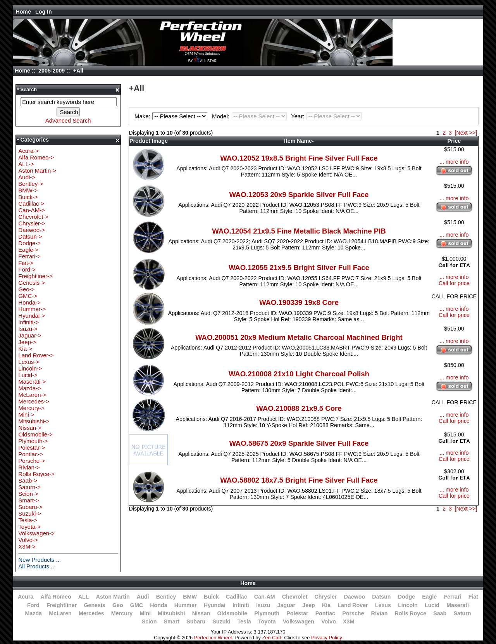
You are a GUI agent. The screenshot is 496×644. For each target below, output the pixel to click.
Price (454, 141)
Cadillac (236, 597)
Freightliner (61, 605)
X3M (348, 621)
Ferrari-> (29, 256)
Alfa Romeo (56, 597)
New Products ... (39, 559)
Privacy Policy (326, 638)
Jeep (308, 605)
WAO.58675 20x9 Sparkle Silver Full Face (299, 443)
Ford (33, 605)
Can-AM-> (31, 210)
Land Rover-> (35, 355)
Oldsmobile (232, 613)
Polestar (297, 613)
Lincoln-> (30, 368)
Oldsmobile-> (35, 434)
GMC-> (27, 296)
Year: (326, 116)
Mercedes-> (33, 401)
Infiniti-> (28, 322)
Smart (171, 621)
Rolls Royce (410, 613)
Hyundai (215, 605)
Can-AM (264, 597)
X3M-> (26, 546)
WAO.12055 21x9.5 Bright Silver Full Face (299, 267)
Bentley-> (30, 183)
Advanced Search (68, 120)
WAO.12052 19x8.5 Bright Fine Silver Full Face (298, 158)
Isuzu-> (27, 328)
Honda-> (29, 302)
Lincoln (408, 605)
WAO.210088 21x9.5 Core (298, 408)
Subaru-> (30, 507)
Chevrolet (295, 597)
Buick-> (28, 197)
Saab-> (27, 480)
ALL (83, 597)
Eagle (429, 597)
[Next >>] (466, 133)
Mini (145, 613)
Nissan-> (29, 427)
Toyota (267, 621)
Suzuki (221, 621)
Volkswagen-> (36, 533)
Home (23, 12)
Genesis (94, 605)
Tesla (244, 621)
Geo (117, 605)
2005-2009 (51, 71)
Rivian (379, 613)
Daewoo (354, 597)
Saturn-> (29, 487)
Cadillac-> (31, 203)
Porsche (353, 613)
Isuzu (263, 605)
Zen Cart (271, 638)
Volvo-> (28, 540)
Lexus (383, 605)
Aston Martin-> (37, 170)
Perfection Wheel (213, 638)
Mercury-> (31, 408)
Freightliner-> (35, 276)
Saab (439, 613)
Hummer (185, 605)
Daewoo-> (31, 230)
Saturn (462, 613)
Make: (172, 116)
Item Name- (299, 141)
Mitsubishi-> (33, 421)
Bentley (166, 597)
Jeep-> (27, 342)
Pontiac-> (30, 454)
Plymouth (266, 613)
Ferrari (452, 597)
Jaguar (286, 605)
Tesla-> (27, 520)
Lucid (432, 605)
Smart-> (28, 500)
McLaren (60, 613)
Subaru (195, 621)
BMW (190, 597)
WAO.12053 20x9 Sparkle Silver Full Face (299, 194)
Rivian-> (29, 467)
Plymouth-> (33, 441)
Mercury (122, 613)
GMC (136, 605)
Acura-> (28, 150)
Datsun (381, 597)
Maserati (457, 605)
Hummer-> (32, 309)
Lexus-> (28, 361)
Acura (25, 597)
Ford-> (26, 269)
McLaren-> (32, 394)
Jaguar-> (29, 335)
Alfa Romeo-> (36, 157)
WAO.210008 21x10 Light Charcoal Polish (299, 374)
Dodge (406, 597)
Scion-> (28, 493)
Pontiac (325, 613)
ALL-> (26, 164)
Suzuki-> (29, 513)
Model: (250, 116)
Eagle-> (28, 249)
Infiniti (240, 605)
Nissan (201, 613)
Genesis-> (31, 282)
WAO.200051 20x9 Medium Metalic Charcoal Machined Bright (299, 337)
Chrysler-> (31, 223)
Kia (326, 605)
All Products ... (36, 566)
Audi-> (26, 177)
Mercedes (91, 613)
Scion (149, 621)
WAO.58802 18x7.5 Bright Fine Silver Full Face (298, 480)
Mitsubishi (171, 613)
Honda (158, 605)
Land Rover (353, 605)
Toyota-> (29, 526)
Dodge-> (29, 243)
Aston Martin (113, 597)
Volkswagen (298, 621)
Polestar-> (31, 447)
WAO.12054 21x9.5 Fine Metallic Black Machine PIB (299, 231)
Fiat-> (25, 263)
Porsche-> (31, 460)
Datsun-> (30, 236)
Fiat (473, 597)
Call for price (454, 283)
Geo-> (26, 289)
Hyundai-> (31, 315)
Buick (211, 597)
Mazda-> (29, 388)
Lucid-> (27, 375)
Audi (143, 597)
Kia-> (25, 348)
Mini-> (26, 414)
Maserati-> (32, 381)
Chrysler (326, 597)
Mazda (33, 613)
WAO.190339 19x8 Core (299, 302)
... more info (453, 162)
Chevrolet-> (33, 216)
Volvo (328, 621)
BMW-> (28, 190)
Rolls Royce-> (36, 474)
